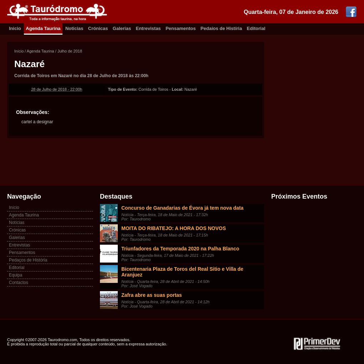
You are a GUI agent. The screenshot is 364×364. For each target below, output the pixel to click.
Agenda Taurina (43, 28)
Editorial (256, 28)
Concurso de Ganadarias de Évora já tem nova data (182, 208)
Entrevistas (148, 28)
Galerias (122, 28)
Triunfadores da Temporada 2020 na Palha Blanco (180, 248)
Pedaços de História (28, 260)
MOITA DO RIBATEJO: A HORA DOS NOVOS (173, 228)
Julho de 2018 (69, 51)
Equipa (15, 275)
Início (19, 51)
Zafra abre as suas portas (151, 295)
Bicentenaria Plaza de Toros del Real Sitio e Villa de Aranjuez (182, 272)
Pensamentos (181, 28)
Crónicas (98, 28)
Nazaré (29, 64)
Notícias (74, 28)
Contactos (18, 282)
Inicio (15, 28)
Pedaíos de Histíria (221, 28)
